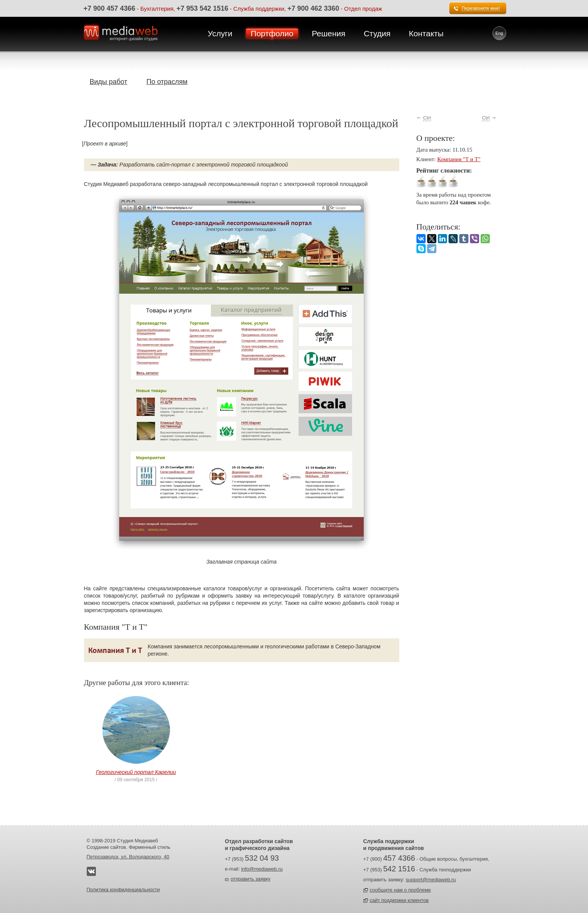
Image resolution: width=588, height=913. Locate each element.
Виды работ (109, 82)
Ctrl (427, 118)
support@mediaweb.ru (431, 879)
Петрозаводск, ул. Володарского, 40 (128, 857)
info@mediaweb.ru (262, 869)
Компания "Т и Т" (458, 159)
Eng (499, 33)
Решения (328, 33)
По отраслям (166, 82)
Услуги (220, 33)
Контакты (426, 33)
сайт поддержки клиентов (399, 900)
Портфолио (272, 33)
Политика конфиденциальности (123, 889)
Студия (377, 33)
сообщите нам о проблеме (400, 890)
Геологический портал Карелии (136, 772)
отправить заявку (251, 879)
